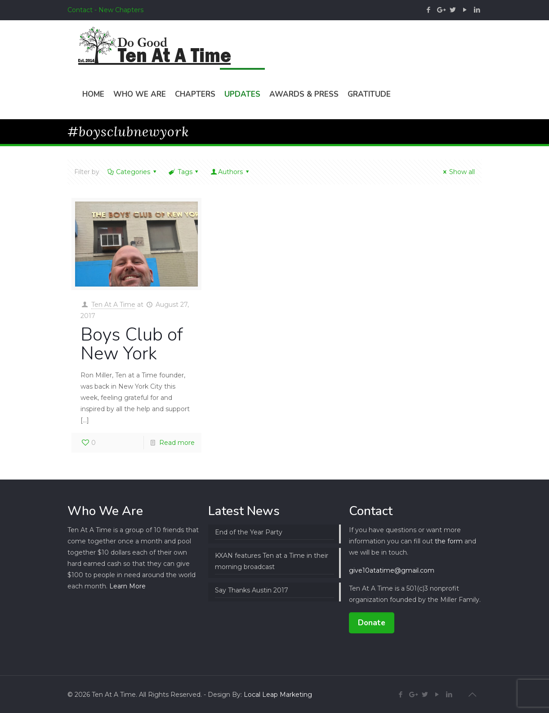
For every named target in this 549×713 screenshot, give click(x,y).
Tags (184, 172)
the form (449, 541)
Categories (132, 172)
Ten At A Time (113, 304)
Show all (457, 172)
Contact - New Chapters (105, 10)
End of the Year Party (248, 532)
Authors (230, 172)
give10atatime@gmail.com (391, 570)
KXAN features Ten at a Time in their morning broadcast (271, 561)
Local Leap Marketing (278, 695)
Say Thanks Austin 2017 (251, 590)
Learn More (127, 586)
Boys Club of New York (131, 344)
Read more (177, 443)
